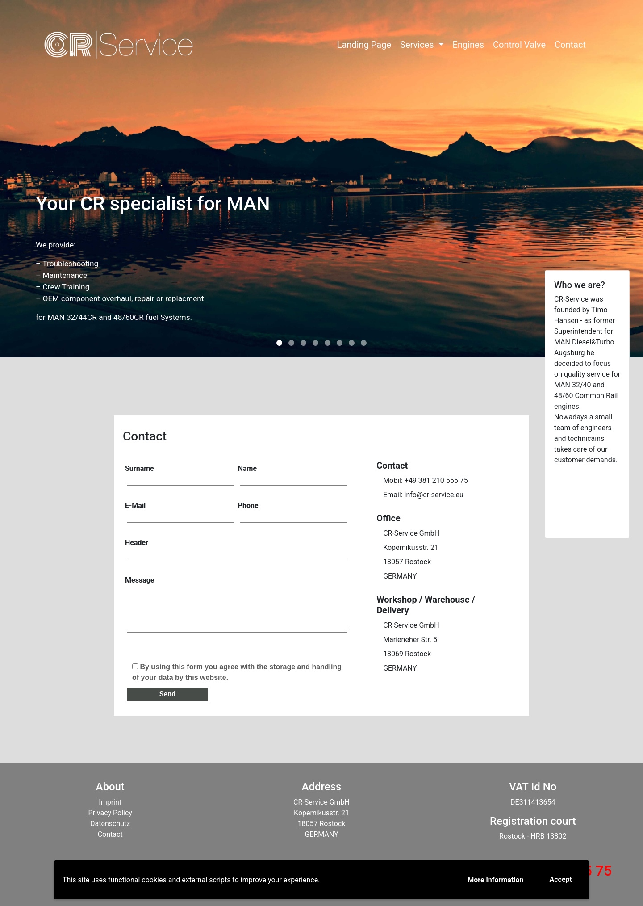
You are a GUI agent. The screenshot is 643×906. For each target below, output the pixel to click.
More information (495, 880)
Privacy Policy (110, 813)
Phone (292, 511)
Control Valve (519, 44)
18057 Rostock (407, 562)
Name (292, 474)
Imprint (110, 802)
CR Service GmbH (411, 625)
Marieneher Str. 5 (410, 639)
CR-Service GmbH (411, 533)
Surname (179, 474)
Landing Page (364, 44)
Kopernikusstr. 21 (410, 547)
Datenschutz (110, 823)
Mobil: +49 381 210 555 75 (425, 480)
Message (236, 608)
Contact (570, 44)
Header (236, 548)
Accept (561, 879)
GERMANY (400, 576)
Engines (468, 44)
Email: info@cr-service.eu (423, 495)
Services (418, 44)
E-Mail (179, 511)
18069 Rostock (407, 654)
